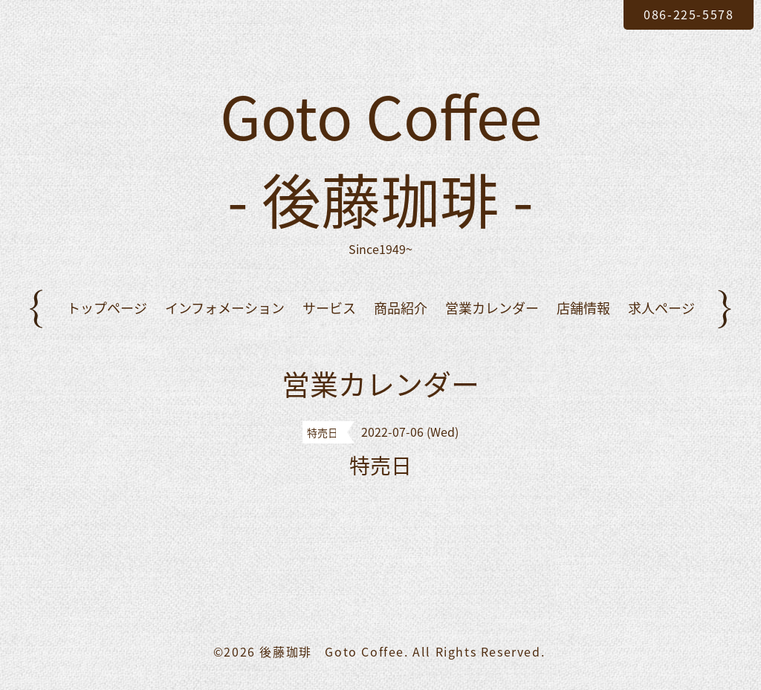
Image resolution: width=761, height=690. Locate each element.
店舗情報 (583, 308)
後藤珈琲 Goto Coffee (331, 651)
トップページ (107, 308)
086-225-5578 (689, 14)
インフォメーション (225, 308)
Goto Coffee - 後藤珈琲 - (381, 157)
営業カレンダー (492, 308)
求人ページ (661, 308)
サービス (329, 308)
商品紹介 (400, 308)
